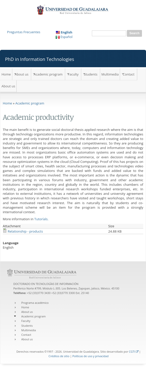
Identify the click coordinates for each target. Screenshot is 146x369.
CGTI (133, 351)
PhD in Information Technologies (39, 59)
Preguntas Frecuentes (23, 32)
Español (64, 36)
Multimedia (110, 74)
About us (21, 74)
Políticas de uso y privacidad (90, 356)
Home (6, 74)
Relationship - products (25, 231)
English (64, 32)
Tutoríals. (41, 219)
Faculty (73, 74)
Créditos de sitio (59, 356)
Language (11, 243)
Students (90, 74)
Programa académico (35, 303)
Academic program (48, 74)
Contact (128, 74)
